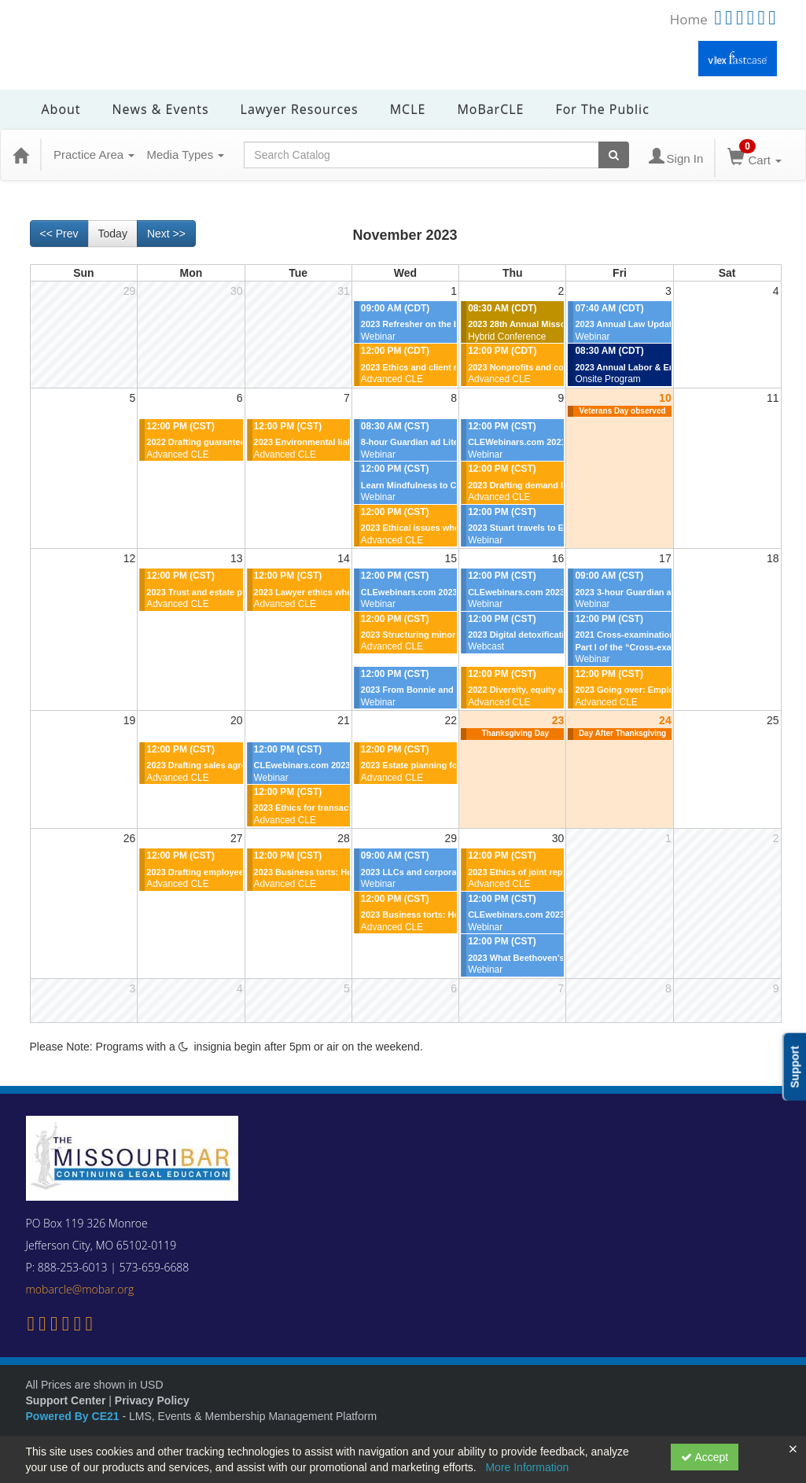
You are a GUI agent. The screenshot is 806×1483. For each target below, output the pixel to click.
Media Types (185, 154)
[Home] (20, 155)
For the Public (602, 109)
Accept (704, 1457)
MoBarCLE (490, 109)
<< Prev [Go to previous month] (59, 233)
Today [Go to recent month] (112, 233)
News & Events (160, 109)
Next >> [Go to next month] (166, 233)
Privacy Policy (152, 1400)
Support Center (66, 1400)
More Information (527, 1467)
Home (689, 19)
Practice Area (93, 154)
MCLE (408, 109)
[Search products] (613, 155)
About (61, 109)
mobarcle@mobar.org (80, 1289)
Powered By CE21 (74, 1416)
